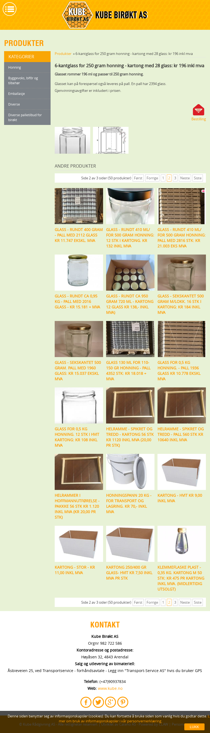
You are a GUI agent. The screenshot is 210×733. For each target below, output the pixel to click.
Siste (198, 178)
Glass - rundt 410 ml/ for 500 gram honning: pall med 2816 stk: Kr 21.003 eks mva (182, 238)
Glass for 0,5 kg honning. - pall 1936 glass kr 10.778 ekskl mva (179, 370)
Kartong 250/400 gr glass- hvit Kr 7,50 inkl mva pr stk (129, 573)
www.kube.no (110, 688)
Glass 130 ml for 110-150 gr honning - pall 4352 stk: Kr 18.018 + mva (128, 370)
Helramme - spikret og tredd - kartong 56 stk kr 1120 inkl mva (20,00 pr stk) (130, 437)
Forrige (152, 178)
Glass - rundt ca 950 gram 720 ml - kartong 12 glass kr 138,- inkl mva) (129, 304)
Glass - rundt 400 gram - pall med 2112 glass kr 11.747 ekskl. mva (79, 235)
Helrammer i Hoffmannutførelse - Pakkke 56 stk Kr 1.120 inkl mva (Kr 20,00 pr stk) (77, 506)
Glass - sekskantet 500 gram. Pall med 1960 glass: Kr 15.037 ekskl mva (78, 370)
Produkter (63, 53)
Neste (185, 178)
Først (138, 178)
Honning (14, 67)
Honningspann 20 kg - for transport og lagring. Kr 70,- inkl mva (128, 503)
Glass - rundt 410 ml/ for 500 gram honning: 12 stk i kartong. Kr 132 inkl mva (130, 238)
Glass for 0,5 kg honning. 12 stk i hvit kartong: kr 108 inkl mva (77, 437)
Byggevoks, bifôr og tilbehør (23, 80)
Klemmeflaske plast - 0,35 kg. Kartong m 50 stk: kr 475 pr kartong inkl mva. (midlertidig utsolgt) (181, 578)
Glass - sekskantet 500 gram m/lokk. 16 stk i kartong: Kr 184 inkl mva (181, 304)
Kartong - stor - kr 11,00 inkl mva (75, 570)
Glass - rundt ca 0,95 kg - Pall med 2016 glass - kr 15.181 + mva (77, 301)
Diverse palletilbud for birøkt (25, 117)
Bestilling (198, 118)
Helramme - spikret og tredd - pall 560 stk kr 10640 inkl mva (181, 434)
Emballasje (16, 93)
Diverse (14, 104)
